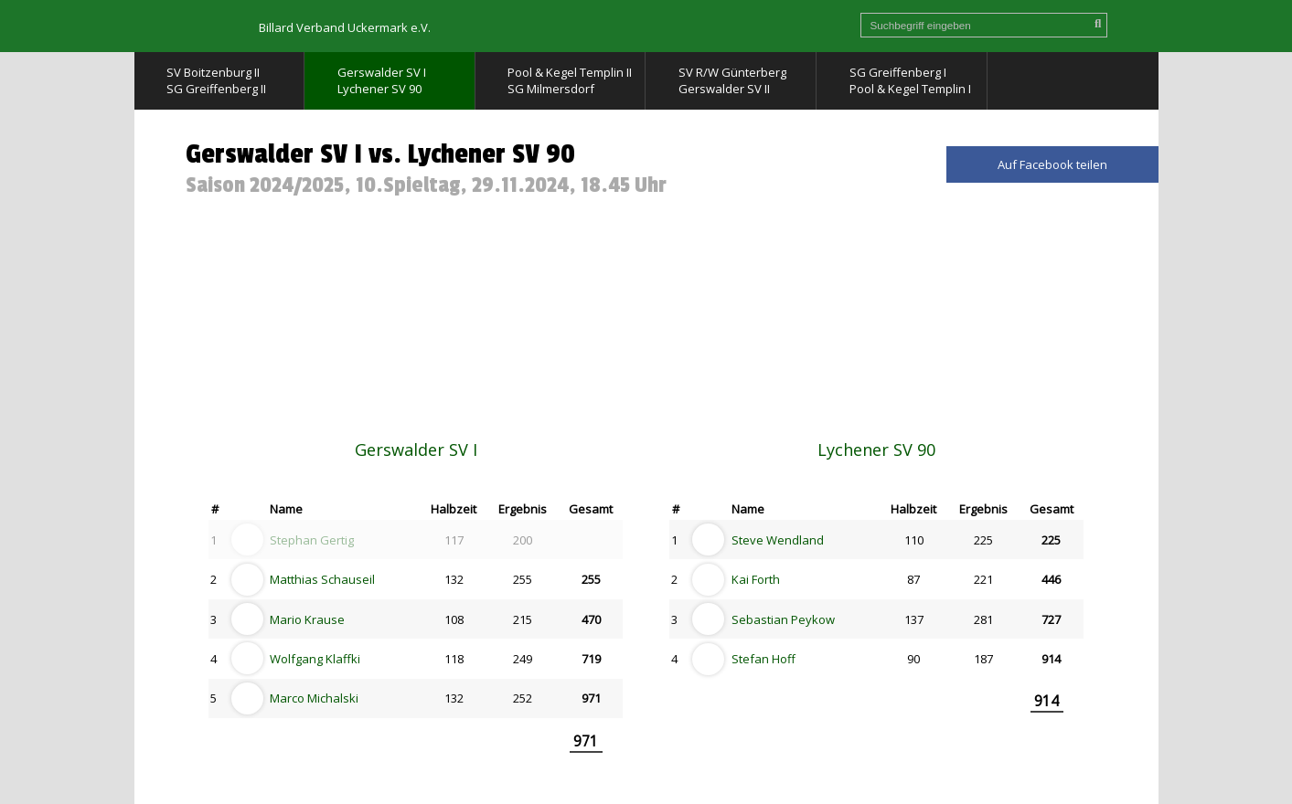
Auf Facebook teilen (1052, 164)
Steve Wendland (777, 540)
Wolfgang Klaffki (315, 659)
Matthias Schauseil (322, 579)
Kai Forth (755, 579)
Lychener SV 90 (876, 449)
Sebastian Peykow (783, 619)
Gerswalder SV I (416, 449)
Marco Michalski (314, 698)
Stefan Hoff (763, 659)
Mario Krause (307, 619)
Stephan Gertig (312, 540)
